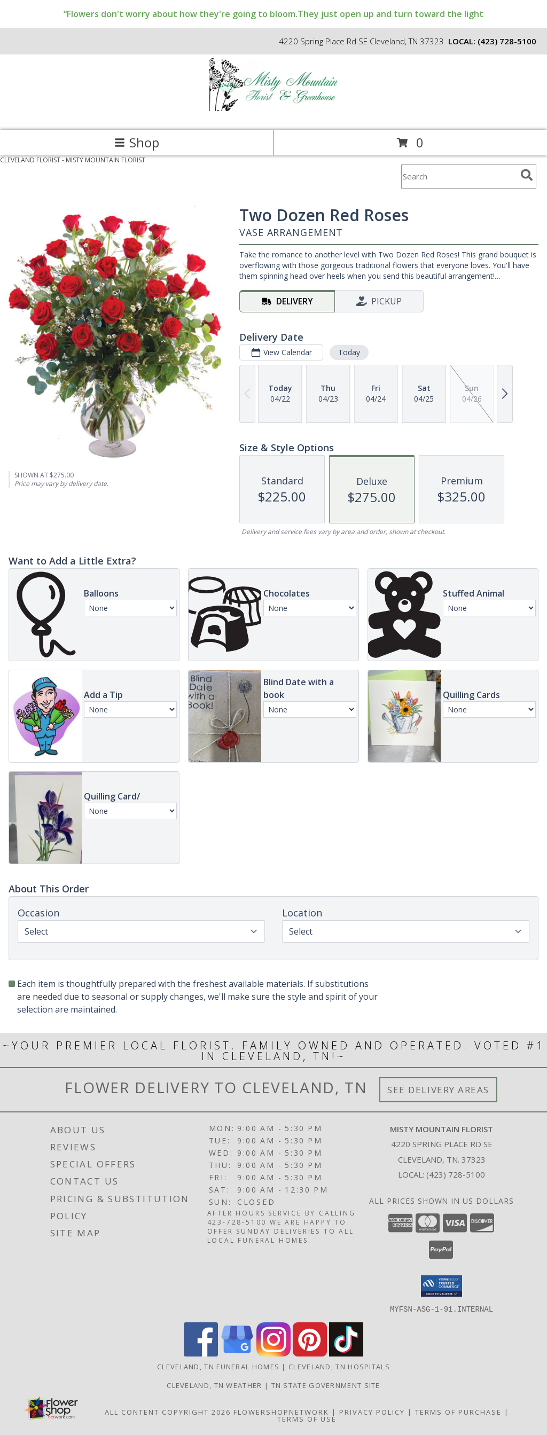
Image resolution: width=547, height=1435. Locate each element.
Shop (136, 142)
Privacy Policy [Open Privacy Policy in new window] (372, 1411)
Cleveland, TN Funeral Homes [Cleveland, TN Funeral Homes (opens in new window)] (218, 1366)
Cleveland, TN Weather (214, 1385)
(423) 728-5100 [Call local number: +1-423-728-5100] (507, 41)
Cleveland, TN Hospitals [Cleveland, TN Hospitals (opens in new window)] (339, 1366)
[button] (441, 1286)
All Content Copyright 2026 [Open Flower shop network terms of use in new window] (168, 1411)
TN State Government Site (325, 1385)
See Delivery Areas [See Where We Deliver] (438, 1090)
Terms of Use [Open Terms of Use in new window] (307, 1418)
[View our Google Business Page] (237, 1353)
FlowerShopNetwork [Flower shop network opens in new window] (281, 1411)
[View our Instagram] (273, 1353)
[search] (527, 175)
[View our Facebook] (201, 1353)
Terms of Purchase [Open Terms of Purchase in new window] (458, 1411)
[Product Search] (459, 176)
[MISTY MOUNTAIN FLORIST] (273, 114)
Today (349, 352)
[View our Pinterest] (310, 1353)
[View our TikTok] (346, 1353)
